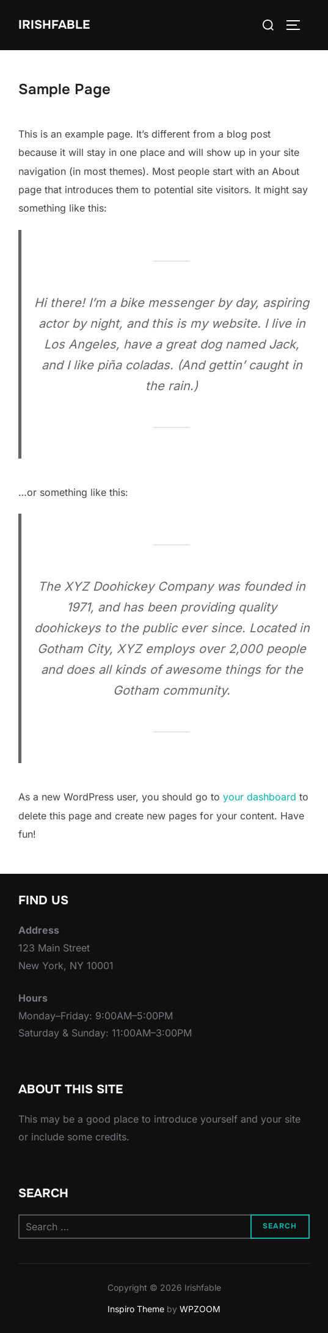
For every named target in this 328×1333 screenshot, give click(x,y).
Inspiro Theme (136, 1309)
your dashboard (259, 797)
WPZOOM (200, 1309)
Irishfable (54, 24)
